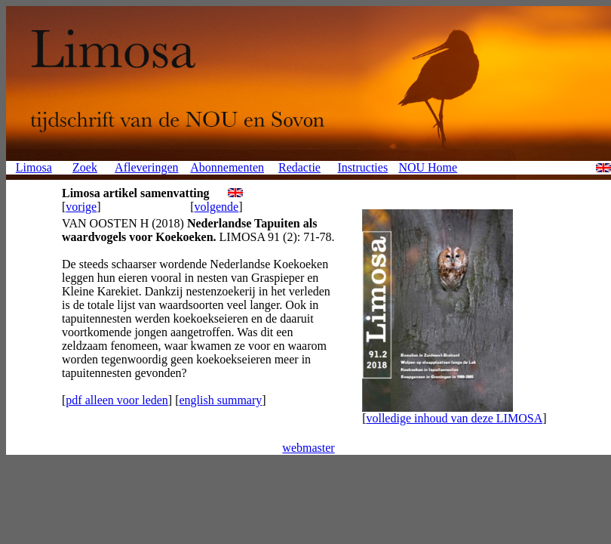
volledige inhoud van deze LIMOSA (454, 418)
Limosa (34, 167)
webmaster (308, 447)
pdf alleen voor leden (117, 400)
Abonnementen (227, 167)
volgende (217, 206)
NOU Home (427, 167)
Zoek (84, 167)
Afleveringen (146, 167)
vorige (81, 206)
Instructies (362, 167)
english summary (220, 400)
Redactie (299, 167)
